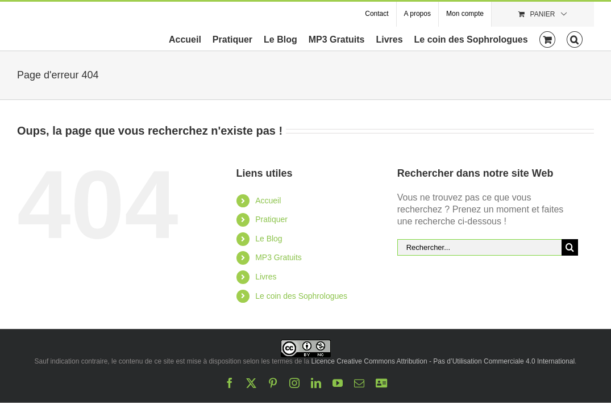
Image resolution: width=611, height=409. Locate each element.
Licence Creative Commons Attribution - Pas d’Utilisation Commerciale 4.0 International (443, 361)
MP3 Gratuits (278, 257)
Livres (265, 276)
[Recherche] (570, 247)
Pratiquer (271, 219)
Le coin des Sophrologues (301, 296)
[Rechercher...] (479, 247)
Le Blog (268, 238)
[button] (586, 38)
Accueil (268, 200)
